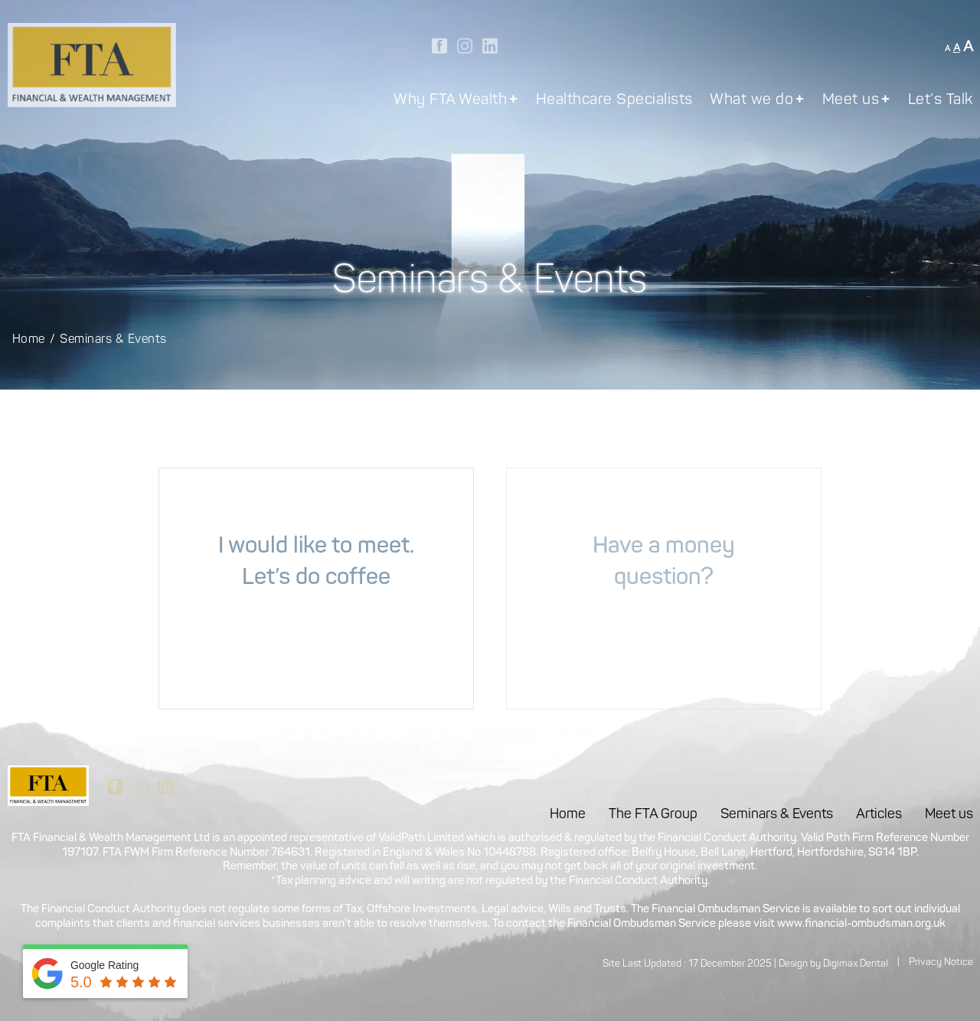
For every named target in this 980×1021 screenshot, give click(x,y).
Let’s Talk (940, 101)
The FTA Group (653, 814)
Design (793, 964)
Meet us (856, 101)
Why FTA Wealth (456, 101)
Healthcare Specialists (614, 101)
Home (28, 340)
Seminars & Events (776, 814)
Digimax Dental (855, 964)
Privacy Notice (941, 962)
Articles (879, 814)
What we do (757, 101)
